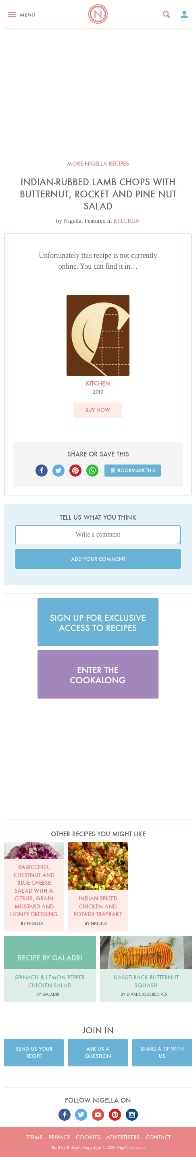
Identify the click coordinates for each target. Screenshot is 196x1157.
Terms (34, 1137)
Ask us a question (98, 1052)
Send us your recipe (34, 1052)
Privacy (59, 1137)
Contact (158, 1137)
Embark (74, 1147)
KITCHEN (126, 221)
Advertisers (123, 1137)
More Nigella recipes (98, 163)
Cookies (88, 1137)
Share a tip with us (162, 1052)
